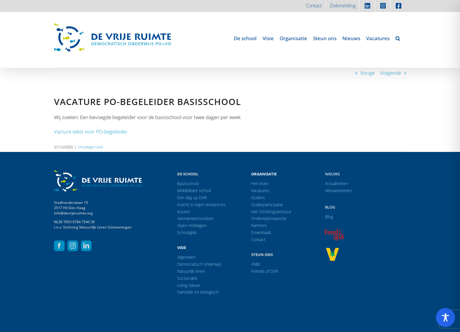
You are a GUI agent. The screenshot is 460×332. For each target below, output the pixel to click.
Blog (330, 207)
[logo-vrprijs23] (332, 249)
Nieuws (332, 174)
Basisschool (188, 183)
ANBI (255, 264)
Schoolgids (187, 232)
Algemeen (186, 257)
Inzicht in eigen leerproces (201, 204)
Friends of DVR (264, 271)
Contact (258, 239)
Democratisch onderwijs (199, 264)
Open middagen (192, 225)
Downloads (261, 232)
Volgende (390, 73)
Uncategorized (90, 147)
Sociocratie (187, 278)
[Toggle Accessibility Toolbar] (445, 317)
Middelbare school (194, 190)
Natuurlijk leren (191, 271)
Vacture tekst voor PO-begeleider (91, 131)
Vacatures (260, 190)
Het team (259, 183)
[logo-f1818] (334, 229)
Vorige (367, 73)
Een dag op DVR (192, 197)
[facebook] (59, 245)
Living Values (188, 285)
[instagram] (72, 245)
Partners (259, 225)
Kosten (183, 211)
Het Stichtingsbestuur (271, 211)
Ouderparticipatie (267, 204)
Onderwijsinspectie (268, 218)
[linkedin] (86, 245)
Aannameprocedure (195, 218)
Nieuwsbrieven (338, 190)
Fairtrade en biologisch (198, 292)
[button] (397, 38)
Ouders (258, 197)
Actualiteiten (336, 183)
